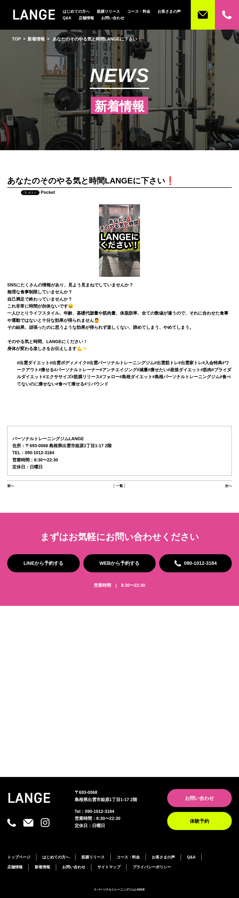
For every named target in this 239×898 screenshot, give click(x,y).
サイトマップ (108, 867)
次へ (228, 486)
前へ (10, 486)
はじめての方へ (76, 11)
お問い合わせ (112, 18)
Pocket (48, 192)
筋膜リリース (108, 11)
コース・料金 (138, 11)
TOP (16, 39)
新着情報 (36, 39)
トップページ (18, 857)
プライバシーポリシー (152, 867)
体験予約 (199, 821)
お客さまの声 (169, 11)
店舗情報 (86, 18)
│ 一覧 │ (119, 486)
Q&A (67, 18)
